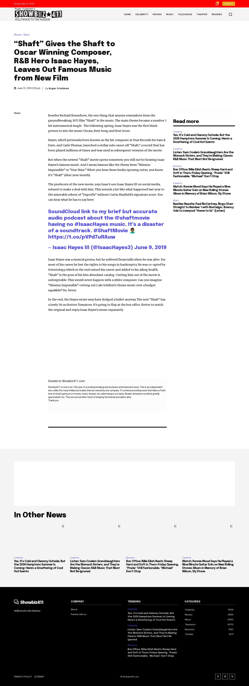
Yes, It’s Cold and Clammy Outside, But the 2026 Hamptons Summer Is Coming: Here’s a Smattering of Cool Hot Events (202, 138)
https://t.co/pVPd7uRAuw (81, 237)
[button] (230, 14)
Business (177, 166)
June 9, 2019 (150, 247)
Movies (19, 35)
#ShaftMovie (110, 231)
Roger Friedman (59, 88)
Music (27, 35)
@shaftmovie (132, 218)
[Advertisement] (124, 484)
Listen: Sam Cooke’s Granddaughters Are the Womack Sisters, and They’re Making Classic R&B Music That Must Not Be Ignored (203, 156)
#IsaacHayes (91, 224)
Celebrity (177, 131)
